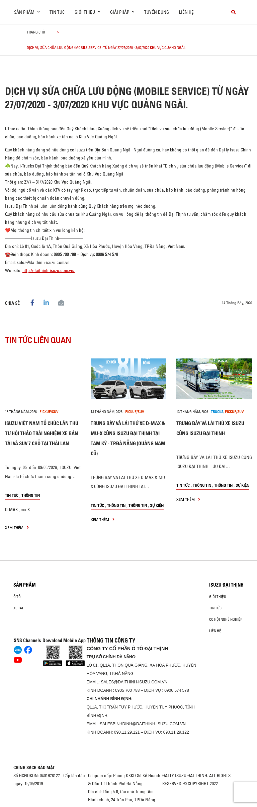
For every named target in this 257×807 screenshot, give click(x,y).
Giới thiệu (217, 596)
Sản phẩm (24, 585)
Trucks (217, 411)
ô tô (17, 596)
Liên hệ (186, 12)
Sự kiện (157, 505)
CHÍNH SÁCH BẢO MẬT (34, 767)
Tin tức (57, 12)
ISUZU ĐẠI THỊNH (226, 585)
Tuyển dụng (156, 12)
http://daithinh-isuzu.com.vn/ (48, 270)
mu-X (25, 509)
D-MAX (11, 509)
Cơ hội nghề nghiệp (225, 619)
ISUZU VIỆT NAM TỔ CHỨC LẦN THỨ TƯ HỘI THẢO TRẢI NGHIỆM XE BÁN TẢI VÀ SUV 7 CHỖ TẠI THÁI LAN (41, 433)
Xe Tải (18, 608)
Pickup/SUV (48, 411)
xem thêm (17, 527)
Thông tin (30, 495)
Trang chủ (36, 32)
